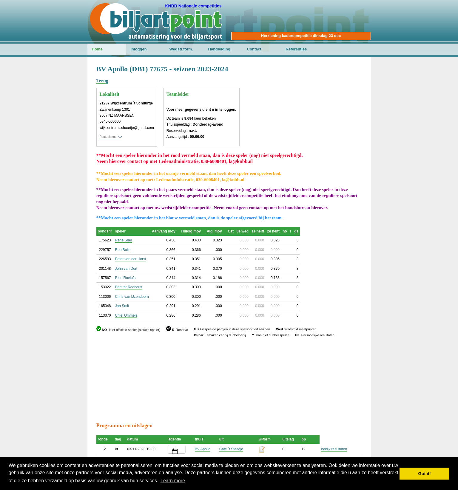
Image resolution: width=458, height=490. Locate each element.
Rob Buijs (122, 250)
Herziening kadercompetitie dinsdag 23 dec (301, 35)
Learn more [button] (173, 480)
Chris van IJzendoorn (132, 297)
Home (97, 49)
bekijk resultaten (334, 449)
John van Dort (126, 268)
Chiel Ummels (126, 315)
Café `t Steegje (231, 449)
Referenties (296, 49)
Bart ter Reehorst (128, 287)
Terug (102, 80)
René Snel (123, 240)
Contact (254, 49)
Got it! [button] (424, 473)
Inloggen (139, 49)
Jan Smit (122, 306)
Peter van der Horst (130, 259)
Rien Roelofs (125, 278)
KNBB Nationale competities (193, 6)
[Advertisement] (326, 94)
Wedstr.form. (181, 49)
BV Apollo (202, 449)
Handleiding (219, 49)
